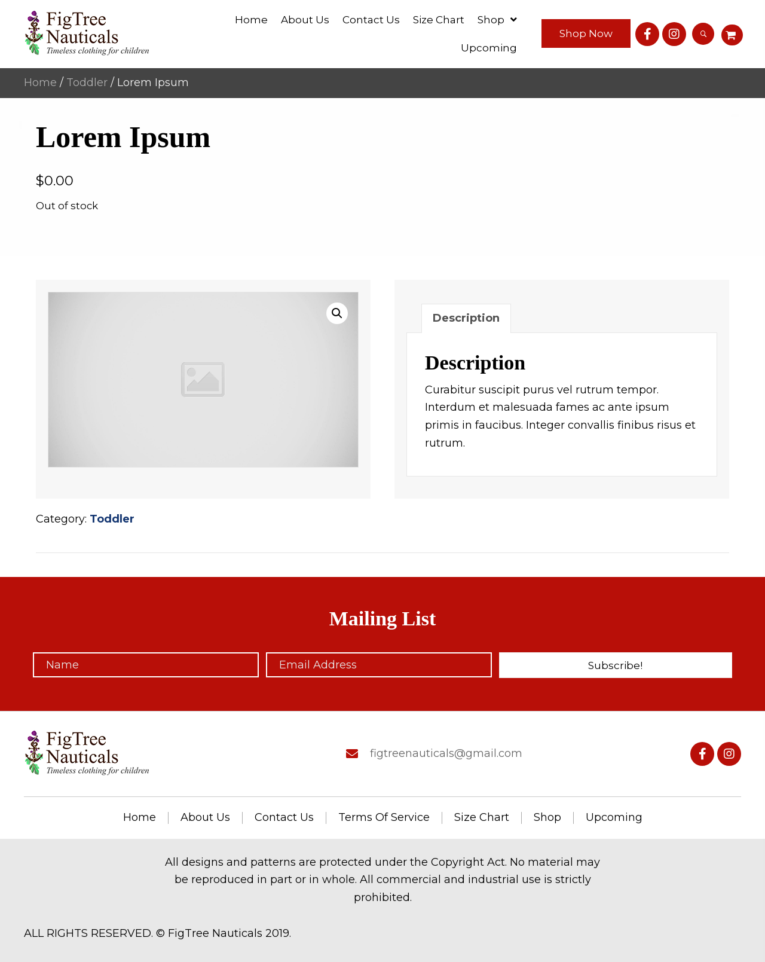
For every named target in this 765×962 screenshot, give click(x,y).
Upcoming (614, 818)
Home (40, 82)
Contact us (284, 818)
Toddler (87, 82)
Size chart (481, 818)
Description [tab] (466, 318)
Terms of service (384, 818)
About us (205, 818)
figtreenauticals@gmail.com (446, 753)
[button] (586, 33)
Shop (547, 818)
